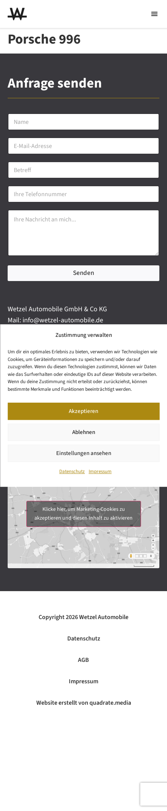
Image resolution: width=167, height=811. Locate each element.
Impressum (100, 471)
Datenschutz (72, 471)
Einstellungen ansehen (83, 453)
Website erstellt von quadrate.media (83, 703)
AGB (83, 660)
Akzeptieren (83, 411)
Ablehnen (83, 432)
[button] (154, 14)
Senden (83, 273)
